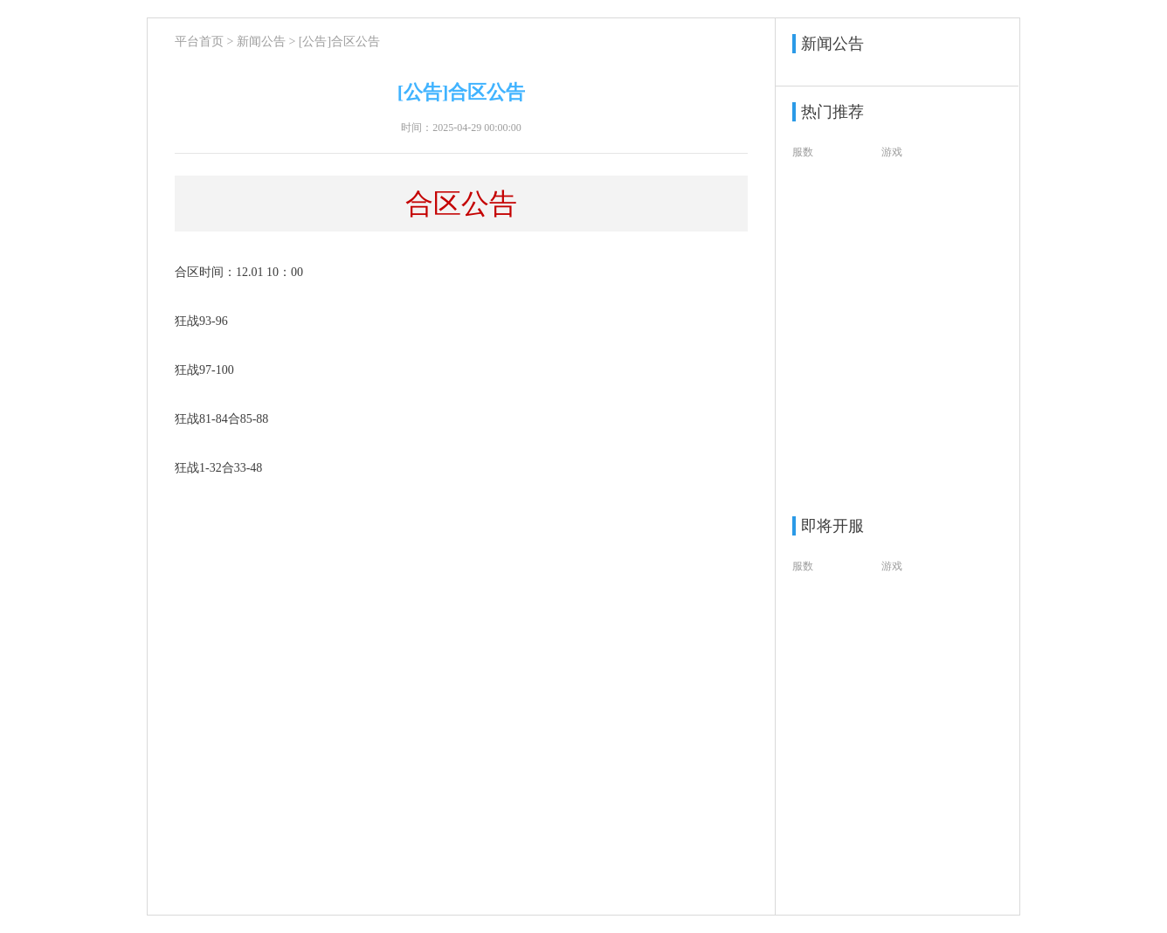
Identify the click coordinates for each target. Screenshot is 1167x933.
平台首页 (199, 41)
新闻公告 (261, 41)
